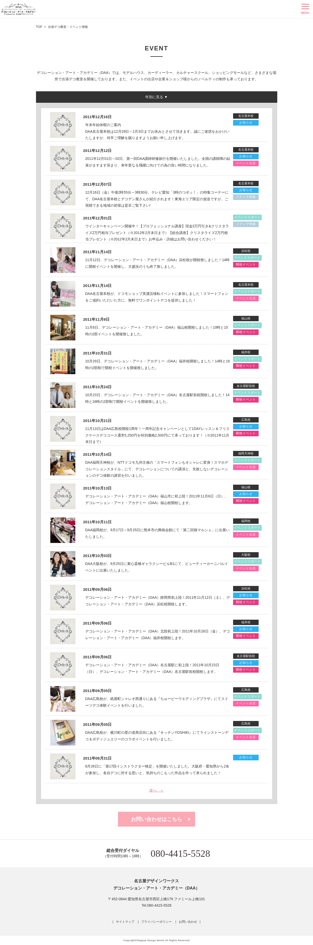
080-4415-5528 (180, 853)
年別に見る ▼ (156, 97)
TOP (39, 27)
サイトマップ (125, 922)
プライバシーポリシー (156, 922)
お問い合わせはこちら (156, 819)
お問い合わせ (188, 922)
